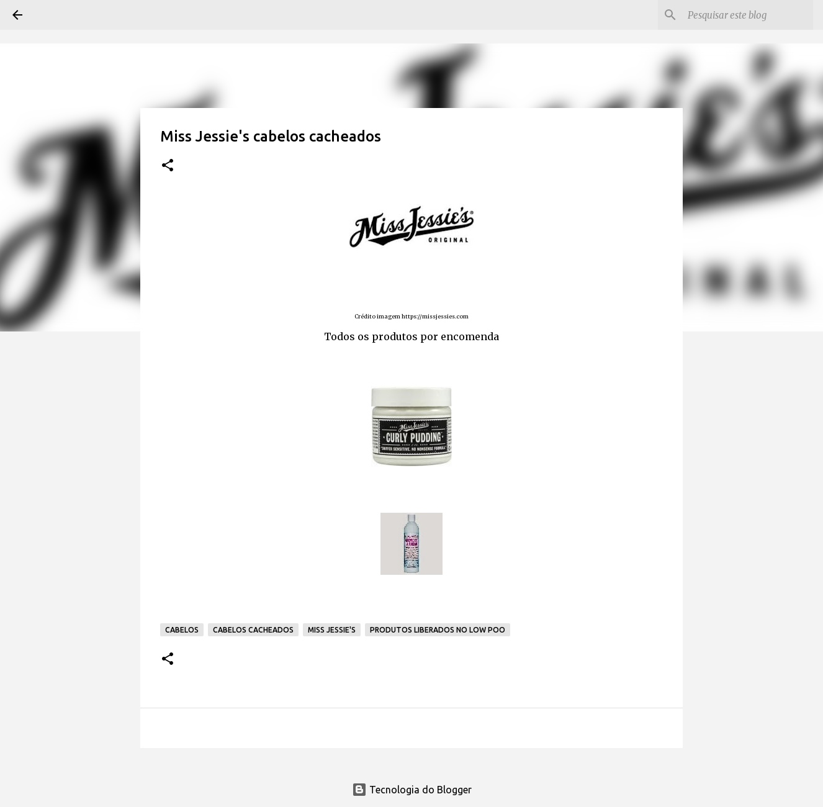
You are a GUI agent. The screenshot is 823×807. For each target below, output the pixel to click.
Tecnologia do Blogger (412, 789)
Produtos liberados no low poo (437, 630)
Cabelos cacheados (253, 630)
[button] (167, 166)
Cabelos (182, 630)
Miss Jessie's (332, 630)
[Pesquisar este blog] (748, 15)
